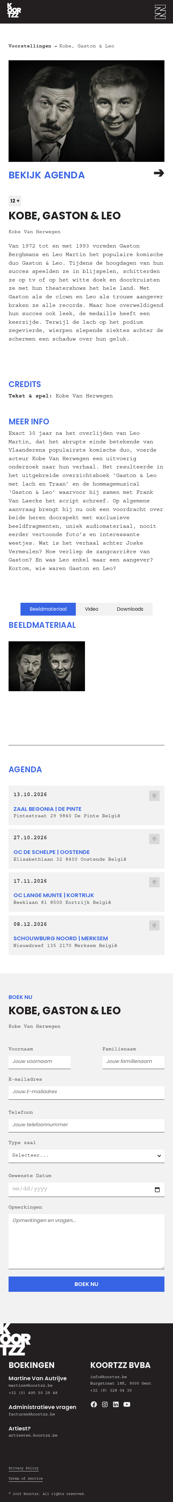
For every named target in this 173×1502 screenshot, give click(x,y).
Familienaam (119, 1049)
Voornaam (21, 1049)
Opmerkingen (25, 1208)
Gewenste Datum (30, 1176)
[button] (164, 12)
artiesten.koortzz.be (33, 1436)
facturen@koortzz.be (32, 1415)
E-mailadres (25, 1080)
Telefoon (21, 1113)
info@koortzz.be (108, 1377)
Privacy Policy (24, 1468)
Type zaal (22, 1143)
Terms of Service (26, 1479)
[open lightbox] (44, 666)
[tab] (48, 609)
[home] (10, 11)
